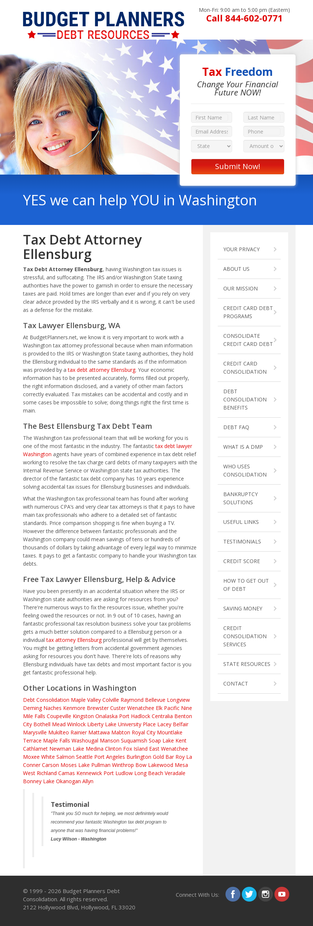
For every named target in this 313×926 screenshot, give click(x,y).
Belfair (180, 724)
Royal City (143, 732)
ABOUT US (236, 268)
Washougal (85, 740)
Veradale (175, 773)
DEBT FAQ (236, 427)
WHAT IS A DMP (243, 446)
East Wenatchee (168, 748)
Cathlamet (35, 748)
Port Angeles (109, 756)
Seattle (84, 756)
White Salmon (58, 756)
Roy (180, 756)
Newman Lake (66, 748)
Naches (52, 707)
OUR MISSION (240, 288)
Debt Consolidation (46, 699)
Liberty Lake (101, 724)
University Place (137, 724)
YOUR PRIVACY (241, 249)
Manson (109, 740)
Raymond (132, 699)
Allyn (87, 781)
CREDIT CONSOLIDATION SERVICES (245, 636)
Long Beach (148, 773)
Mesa (181, 764)
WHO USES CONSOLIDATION (245, 470)
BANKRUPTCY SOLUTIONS (240, 498)
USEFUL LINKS (241, 521)
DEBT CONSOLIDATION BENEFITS (245, 399)
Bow (140, 764)
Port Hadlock (134, 716)
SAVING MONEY (242, 608)
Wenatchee (140, 707)
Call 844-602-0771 (244, 18)
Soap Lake (161, 740)
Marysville (35, 732)
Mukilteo (58, 732)
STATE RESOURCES (246, 663)
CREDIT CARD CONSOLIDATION (245, 367)
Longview (178, 699)
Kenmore (74, 707)
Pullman (101, 764)
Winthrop (123, 764)
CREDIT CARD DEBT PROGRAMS (248, 312)
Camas (66, 773)
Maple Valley (86, 699)
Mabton (120, 732)
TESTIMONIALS (242, 541)
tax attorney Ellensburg (74, 639)
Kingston (83, 716)
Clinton (113, 748)
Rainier (78, 732)
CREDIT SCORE (241, 561)
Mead (59, 724)
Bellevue (155, 699)
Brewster (98, 707)
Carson (50, 764)
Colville (110, 699)
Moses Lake (75, 764)
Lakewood (160, 764)
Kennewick (89, 773)
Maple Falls (56, 740)
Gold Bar (163, 756)
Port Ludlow (118, 773)
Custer (118, 707)
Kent (181, 740)
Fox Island (135, 748)
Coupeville (59, 716)
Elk (159, 707)
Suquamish (134, 740)
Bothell (41, 724)
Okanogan (68, 781)
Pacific (171, 707)
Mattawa (99, 732)
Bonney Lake (39, 781)
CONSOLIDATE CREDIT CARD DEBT (248, 339)
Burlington (138, 756)
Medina (94, 748)
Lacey (164, 724)
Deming (32, 707)
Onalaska (106, 716)
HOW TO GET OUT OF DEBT (246, 584)
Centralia (162, 716)
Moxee (31, 756)
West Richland (40, 773)
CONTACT (235, 683)
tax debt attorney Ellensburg (101, 369)
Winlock (76, 724)
